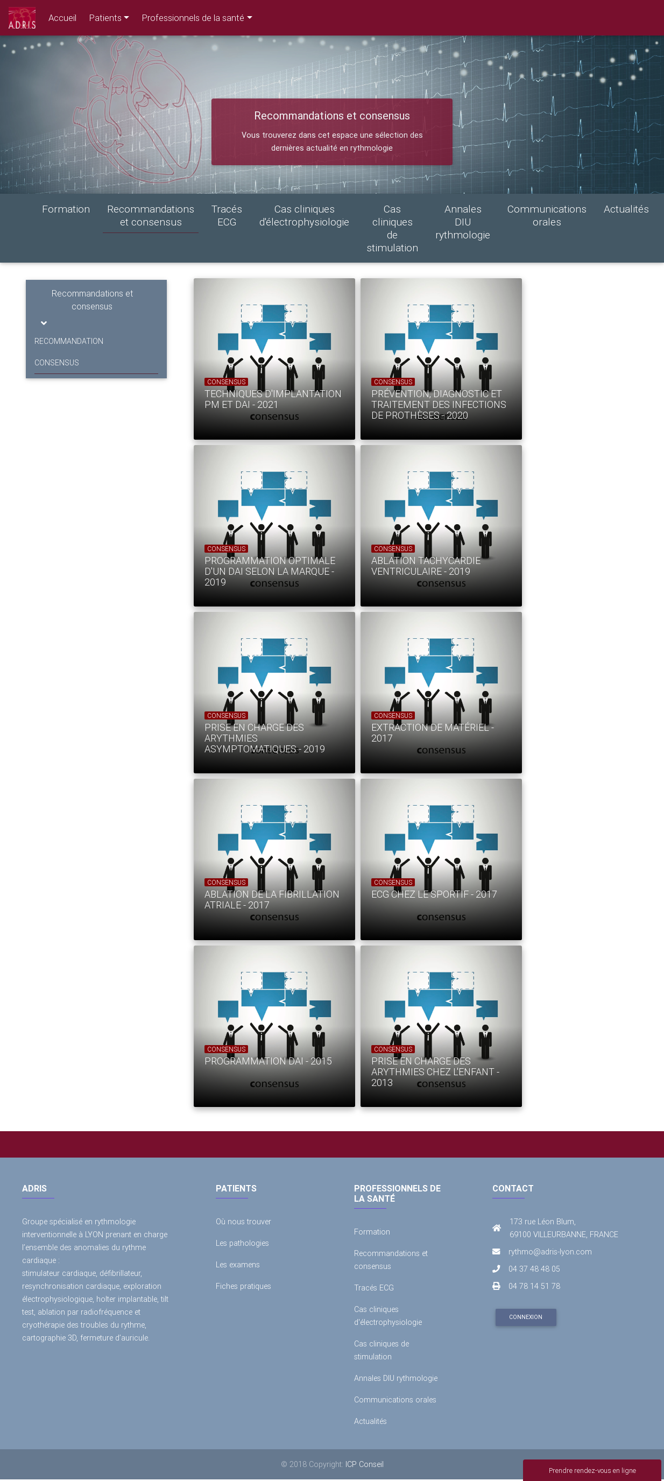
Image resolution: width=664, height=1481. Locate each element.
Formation (66, 208)
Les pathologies (242, 1243)
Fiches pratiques (243, 1286)
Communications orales (547, 215)
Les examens (238, 1265)
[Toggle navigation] (43, 322)
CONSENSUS (56, 363)
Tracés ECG (226, 215)
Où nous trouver (243, 1221)
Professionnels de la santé (193, 18)
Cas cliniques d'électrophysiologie (304, 215)
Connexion (525, 1317)
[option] (266, 359)
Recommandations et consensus (150, 215)
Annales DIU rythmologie (462, 221)
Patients (105, 18)
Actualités (626, 208)
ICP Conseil (364, 1464)
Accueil (62, 18)
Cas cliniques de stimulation (392, 228)
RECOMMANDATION (68, 341)
